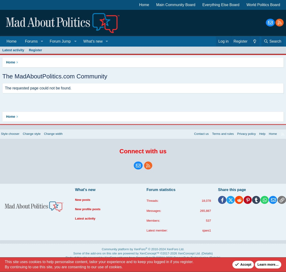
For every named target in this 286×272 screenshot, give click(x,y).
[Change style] (255, 41)
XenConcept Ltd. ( (179, 257)
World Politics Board (263, 5)
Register (35, 50)
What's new (93, 41)
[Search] (272, 41)
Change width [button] (61, 137)
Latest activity (13, 50)
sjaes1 (204, 235)
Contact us (193, 137)
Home (144, 5)
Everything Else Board (220, 5)
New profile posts (90, 210)
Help (257, 137)
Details (192, 257)
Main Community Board (175, 5)
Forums (31, 41)
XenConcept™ (148, 257)
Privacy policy (241, 137)
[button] (41, 41)
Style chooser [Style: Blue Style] (14, 137)
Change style (37, 137)
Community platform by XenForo (143, 253)
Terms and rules (215, 137)
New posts (85, 202)
